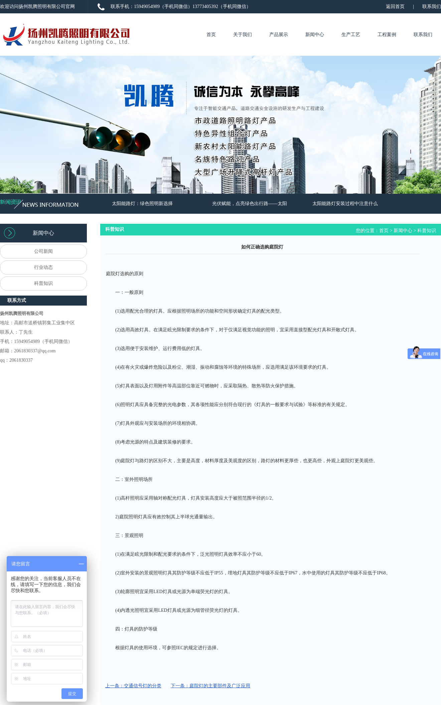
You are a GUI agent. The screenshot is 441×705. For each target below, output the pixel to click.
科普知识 (426, 230)
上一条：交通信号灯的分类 (133, 685)
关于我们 (242, 34)
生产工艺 (350, 34)
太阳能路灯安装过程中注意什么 (345, 203)
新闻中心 (314, 34)
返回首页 (395, 6)
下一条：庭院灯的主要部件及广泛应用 (210, 685)
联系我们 (431, 6)
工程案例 (387, 34)
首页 (211, 34)
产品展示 (278, 34)
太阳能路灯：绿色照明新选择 (142, 203)
